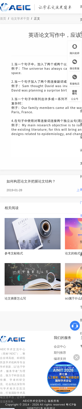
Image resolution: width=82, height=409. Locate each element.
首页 (3, 18)
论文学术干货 (20, 18)
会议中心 (60, 346)
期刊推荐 (60, 352)
